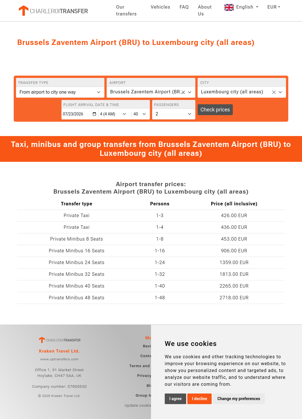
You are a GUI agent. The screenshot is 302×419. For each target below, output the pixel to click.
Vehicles (160, 7)
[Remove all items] (183, 92)
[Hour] (114, 114)
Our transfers (126, 10)
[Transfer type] (60, 92)
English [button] (239, 7)
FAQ (184, 7)
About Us (205, 10)
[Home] (53, 10)
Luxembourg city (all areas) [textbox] (232, 92)
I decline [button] (199, 398)
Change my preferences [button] (238, 398)
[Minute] (141, 114)
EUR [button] (272, 7)
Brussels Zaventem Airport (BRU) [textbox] (147, 92)
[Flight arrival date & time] (80, 114)
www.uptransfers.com (59, 359)
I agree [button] (175, 398)
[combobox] (151, 92)
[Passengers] (173, 114)
